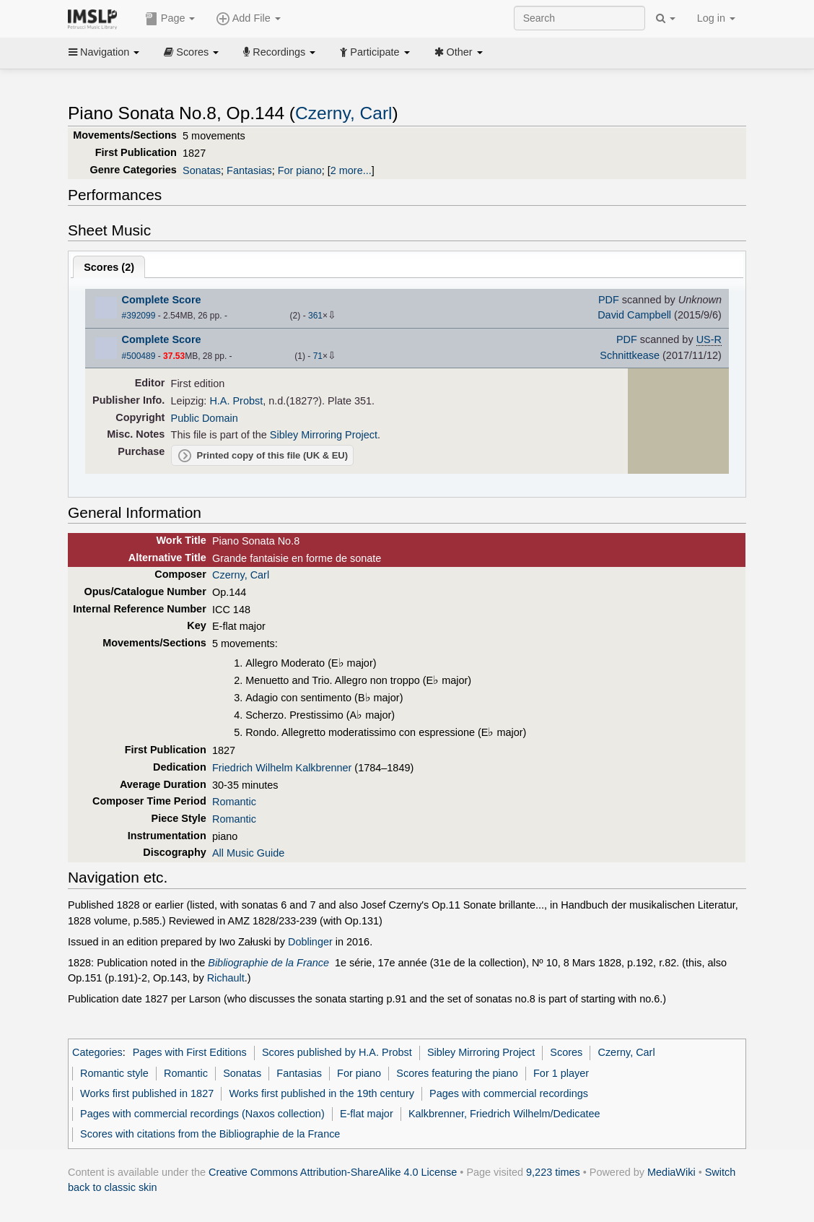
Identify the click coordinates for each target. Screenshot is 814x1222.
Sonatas (202, 170)
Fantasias (249, 170)
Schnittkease (630, 355)
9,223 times (553, 1172)
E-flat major (366, 1113)
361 (315, 316)
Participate (374, 52)
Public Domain (204, 418)
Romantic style (114, 1073)
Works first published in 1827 (147, 1093)
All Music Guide (248, 853)
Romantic (234, 801)
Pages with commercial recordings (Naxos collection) (202, 1113)
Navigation (104, 52)
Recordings (279, 52)
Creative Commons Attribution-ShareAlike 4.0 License (333, 1172)
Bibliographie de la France (268, 962)
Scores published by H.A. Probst (337, 1052)
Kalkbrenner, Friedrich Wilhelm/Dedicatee (504, 1113)
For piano (300, 170)
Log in (716, 18)
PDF (608, 300)
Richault (226, 978)
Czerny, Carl (344, 113)
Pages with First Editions (190, 1052)
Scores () (109, 267)
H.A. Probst (236, 401)
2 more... (351, 170)
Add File (248, 18)
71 (318, 356)
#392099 (139, 316)
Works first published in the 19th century (321, 1093)
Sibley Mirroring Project (323, 435)
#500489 (139, 356)
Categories (97, 1052)
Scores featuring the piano (457, 1073)
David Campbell (634, 315)
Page (170, 18)
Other (458, 52)
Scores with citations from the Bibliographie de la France (210, 1134)
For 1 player (561, 1073)
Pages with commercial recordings (508, 1093)
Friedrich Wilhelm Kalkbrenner (281, 768)
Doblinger (310, 942)
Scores (191, 52)
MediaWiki (671, 1172)
